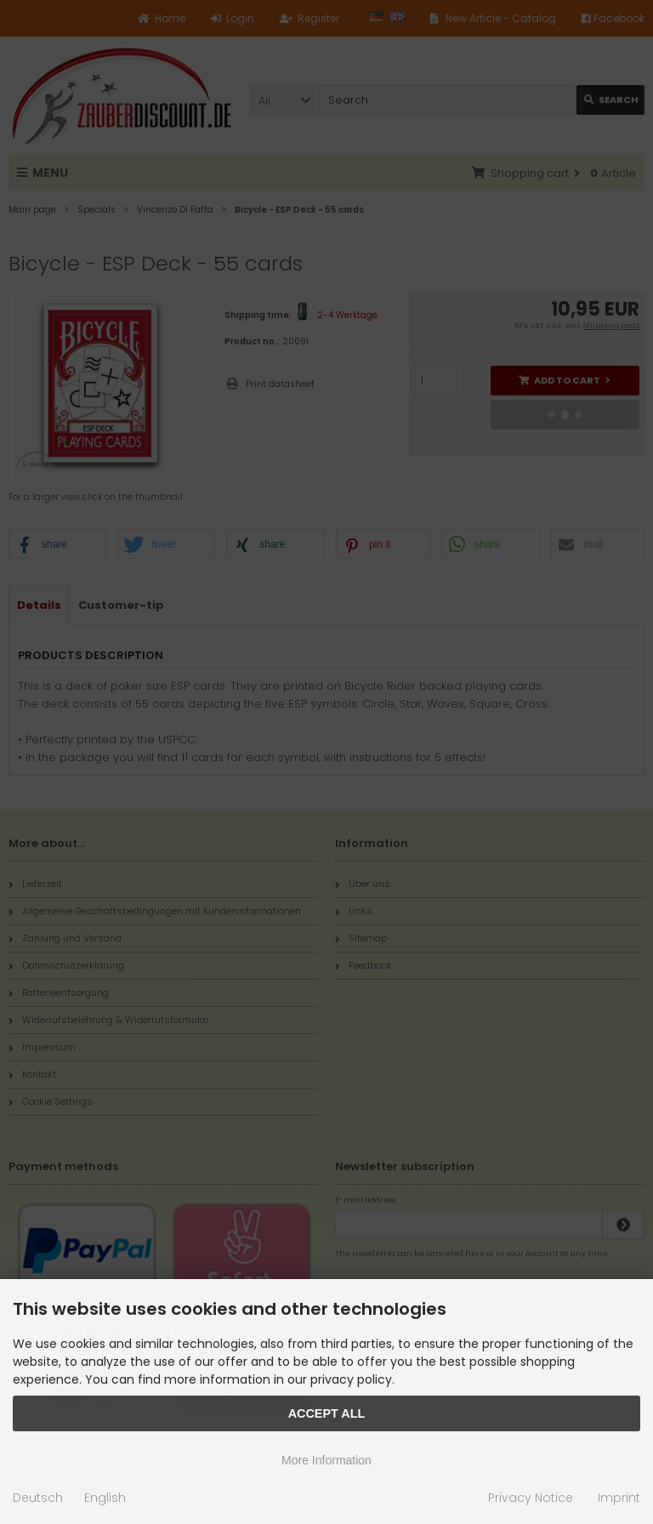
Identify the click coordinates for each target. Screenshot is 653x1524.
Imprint (619, 1497)
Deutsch (38, 1497)
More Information (326, 1460)
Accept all (327, 1413)
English (105, 1497)
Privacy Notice (530, 1497)
